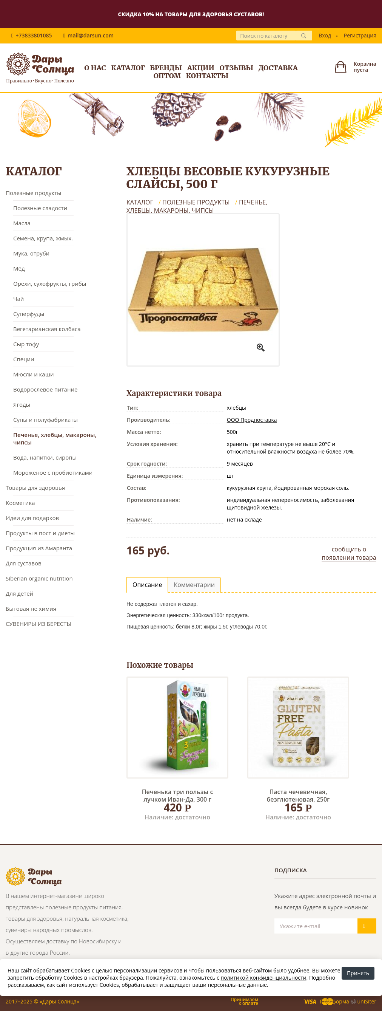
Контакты (207, 75)
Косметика (20, 502)
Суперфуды (28, 313)
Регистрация (360, 35)
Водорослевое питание (45, 389)
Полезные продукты (34, 193)
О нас (95, 67)
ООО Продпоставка (252, 419)
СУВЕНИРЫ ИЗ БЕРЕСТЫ (38, 623)
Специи (23, 359)
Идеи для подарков (32, 518)
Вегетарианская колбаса (47, 329)
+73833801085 (33, 35)
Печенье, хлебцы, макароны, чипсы (54, 438)
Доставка (278, 67)
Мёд (19, 268)
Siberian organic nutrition (39, 578)
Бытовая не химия (31, 608)
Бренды (166, 67)
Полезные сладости (40, 208)
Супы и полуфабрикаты (45, 419)
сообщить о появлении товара (349, 553)
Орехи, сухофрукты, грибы (49, 283)
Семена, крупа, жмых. (43, 238)
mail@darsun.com (91, 35)
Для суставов (24, 563)
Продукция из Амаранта (39, 548)
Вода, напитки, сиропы (45, 457)
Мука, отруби (31, 253)
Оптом (167, 75)
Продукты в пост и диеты (40, 533)
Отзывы (236, 67)
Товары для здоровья (35, 487)
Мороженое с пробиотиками (52, 472)
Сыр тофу (26, 344)
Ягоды (21, 404)
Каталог (128, 67)
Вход (325, 35)
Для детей (19, 593)
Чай (18, 298)
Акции (200, 67)
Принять (358, 973)
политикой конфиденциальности (263, 977)
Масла (22, 223)
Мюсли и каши (33, 374)
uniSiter (367, 1001)
